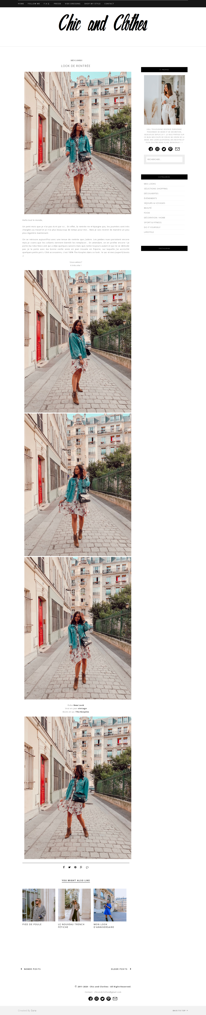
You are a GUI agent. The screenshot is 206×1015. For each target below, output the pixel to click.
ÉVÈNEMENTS (150, 198)
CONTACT (109, 3)
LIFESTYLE (149, 232)
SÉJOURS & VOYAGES (154, 203)
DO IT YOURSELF (152, 227)
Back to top (180, 1010)
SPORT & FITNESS (153, 222)
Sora (33, 1010)
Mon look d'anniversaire (104, 925)
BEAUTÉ (147, 208)
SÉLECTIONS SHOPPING (156, 188)
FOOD (147, 212)
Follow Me (34, 3)
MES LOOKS (76, 60)
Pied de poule (32, 924)
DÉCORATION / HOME (154, 217)
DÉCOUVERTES (151, 193)
